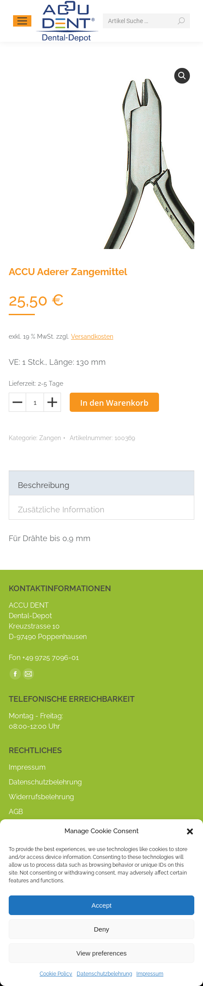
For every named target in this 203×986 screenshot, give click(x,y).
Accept (101, 905)
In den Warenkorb (114, 402)
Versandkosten (92, 336)
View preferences (101, 953)
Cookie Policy (56, 974)
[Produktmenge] (35, 402)
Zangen (50, 437)
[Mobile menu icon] (22, 21)
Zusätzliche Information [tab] (61, 509)
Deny (101, 929)
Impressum (149, 974)
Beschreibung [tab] (43, 485)
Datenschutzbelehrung (104, 974)
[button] (190, 831)
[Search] (146, 20)
